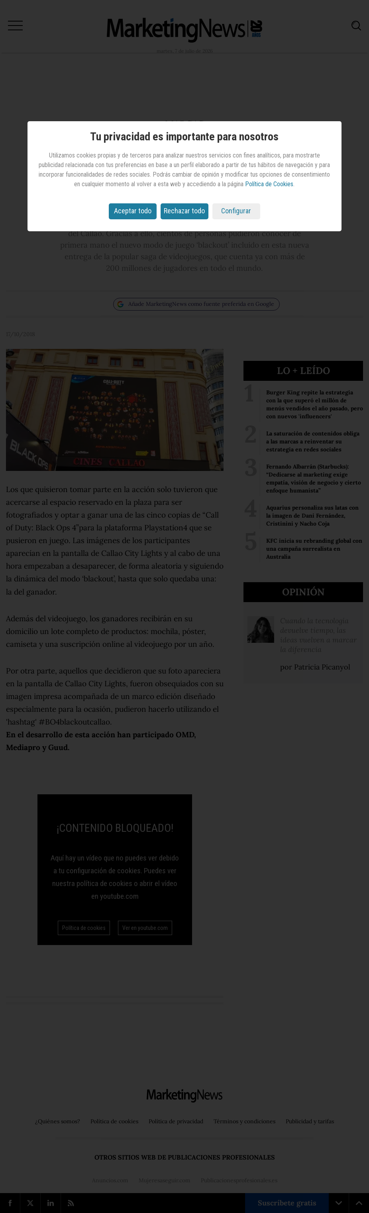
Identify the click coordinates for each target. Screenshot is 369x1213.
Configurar (236, 211)
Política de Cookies (269, 184)
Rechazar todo (184, 211)
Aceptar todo (132, 211)
